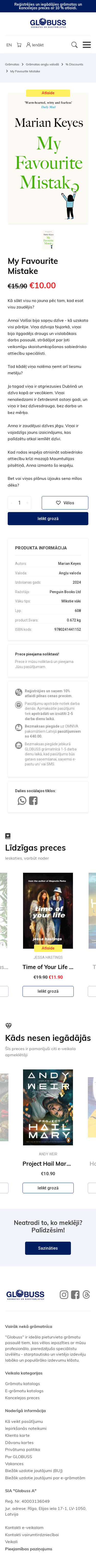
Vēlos (65, 502)
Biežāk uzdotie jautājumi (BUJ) (34, 1470)
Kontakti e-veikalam (24, 1527)
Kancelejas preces (22, 1397)
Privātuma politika (22, 1449)
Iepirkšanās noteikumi (26, 1428)
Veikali (11, 1541)
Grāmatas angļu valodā (42, 64)
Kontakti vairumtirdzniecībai (32, 1534)
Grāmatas (12, 64)
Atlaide (48, 93)
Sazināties (48, 1248)
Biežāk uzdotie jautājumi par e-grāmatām (45, 1477)
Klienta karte (17, 1435)
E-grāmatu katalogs (24, 1390)
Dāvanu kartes (19, 1442)
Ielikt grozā (48, 518)
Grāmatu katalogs (22, 1383)
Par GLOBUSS (18, 1456)
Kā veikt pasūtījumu (24, 1421)
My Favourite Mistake (25, 71)
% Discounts (74, 64)
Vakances (14, 1463)
